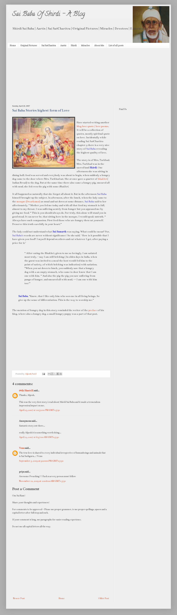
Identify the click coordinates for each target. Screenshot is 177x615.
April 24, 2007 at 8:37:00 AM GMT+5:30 (39, 437)
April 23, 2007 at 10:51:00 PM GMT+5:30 (39, 410)
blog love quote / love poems (92, 126)
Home (13, 45)
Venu (21, 448)
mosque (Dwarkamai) (28, 201)
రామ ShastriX (26, 390)
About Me (99, 45)
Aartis (63, 45)
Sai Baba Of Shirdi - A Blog (48, 14)
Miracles (85, 45)
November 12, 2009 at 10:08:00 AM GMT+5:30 (42, 481)
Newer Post (19, 598)
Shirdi (74, 45)
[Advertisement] (88, 71)
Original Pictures (28, 45)
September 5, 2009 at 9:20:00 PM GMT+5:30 (41, 460)
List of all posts (116, 45)
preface (92, 310)
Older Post (103, 598)
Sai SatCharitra (49, 45)
